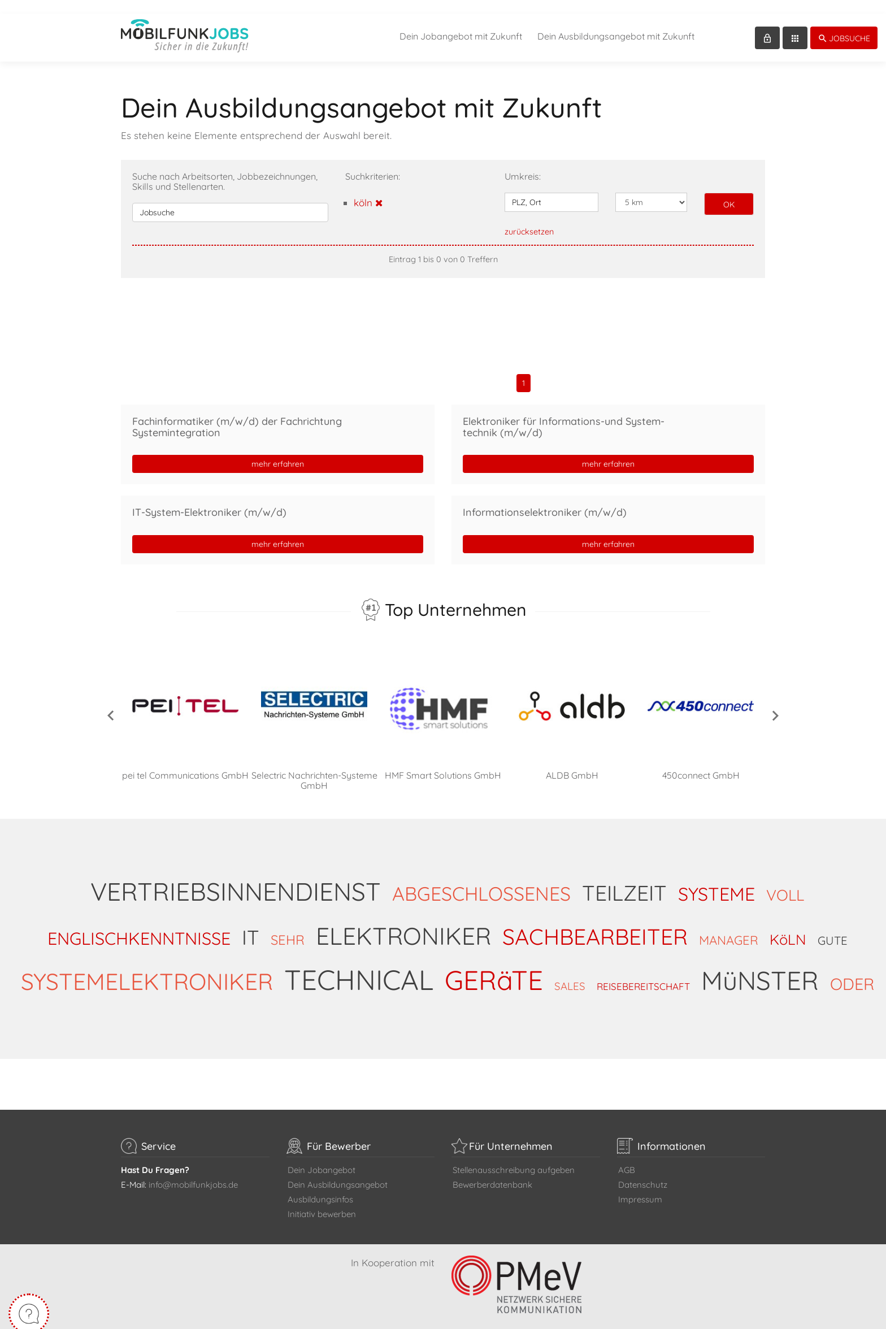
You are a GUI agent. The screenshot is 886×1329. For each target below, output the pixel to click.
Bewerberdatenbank (492, 1171)
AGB (626, 1156)
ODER (852, 970)
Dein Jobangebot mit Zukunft (460, 22)
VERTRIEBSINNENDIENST (235, 877)
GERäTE (494, 966)
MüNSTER (760, 966)
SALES (569, 972)
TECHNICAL (358, 966)
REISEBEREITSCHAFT (643, 973)
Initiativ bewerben (322, 1200)
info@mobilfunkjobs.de (193, 1171)
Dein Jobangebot (321, 1156)
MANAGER (728, 927)
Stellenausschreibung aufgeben (514, 1156)
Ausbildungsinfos (320, 1185)
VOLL (785, 881)
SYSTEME (716, 880)
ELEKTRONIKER (403, 922)
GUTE (833, 927)
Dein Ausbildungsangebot (338, 1171)
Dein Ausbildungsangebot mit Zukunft (615, 22)
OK (729, 191)
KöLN (788, 926)
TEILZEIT (624, 879)
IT (250, 923)
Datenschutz (642, 1171)
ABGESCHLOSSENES (481, 880)
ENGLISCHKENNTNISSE (139, 925)
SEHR (288, 926)
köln (368, 189)
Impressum (640, 1185)
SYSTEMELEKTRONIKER (147, 967)
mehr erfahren (277, 450)
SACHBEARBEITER (595, 923)
